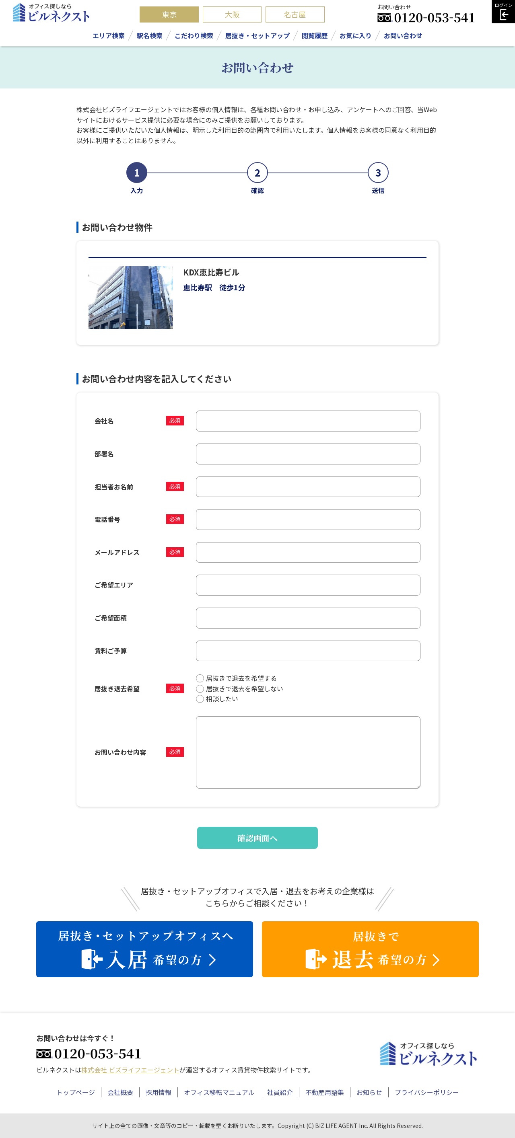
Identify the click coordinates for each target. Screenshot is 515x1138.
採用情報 (158, 1092)
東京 (169, 14)
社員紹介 (280, 1092)
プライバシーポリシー (427, 1092)
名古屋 (295, 14)
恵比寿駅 (197, 287)
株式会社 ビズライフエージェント (130, 1069)
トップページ (75, 1092)
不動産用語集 (324, 1092)
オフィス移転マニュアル (219, 1092)
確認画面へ (257, 838)
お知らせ (369, 1092)
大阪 (232, 14)
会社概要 (120, 1092)
